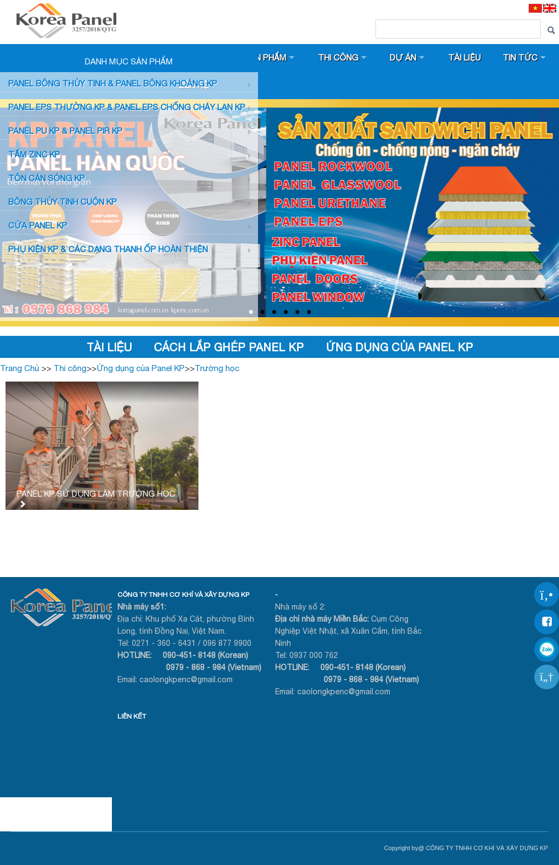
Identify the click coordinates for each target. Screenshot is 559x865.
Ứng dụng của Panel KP (399, 347)
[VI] (535, 8)
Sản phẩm (265, 57)
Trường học (217, 368)
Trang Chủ (19, 368)
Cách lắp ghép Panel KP (229, 347)
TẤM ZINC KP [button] (34, 154)
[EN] (549, 8)
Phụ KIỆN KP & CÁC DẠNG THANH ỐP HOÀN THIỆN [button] (108, 249)
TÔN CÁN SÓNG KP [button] (46, 178)
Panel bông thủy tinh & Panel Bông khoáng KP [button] (112, 83)
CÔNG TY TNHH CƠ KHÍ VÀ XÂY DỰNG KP (183, 595)
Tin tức (520, 57)
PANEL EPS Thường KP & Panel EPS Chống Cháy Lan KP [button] (126, 107)
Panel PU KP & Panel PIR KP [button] (65, 130)
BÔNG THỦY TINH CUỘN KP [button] (62, 201)
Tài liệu (464, 57)
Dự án (403, 57)
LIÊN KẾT (131, 716)
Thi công (338, 57)
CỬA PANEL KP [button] (37, 225)
